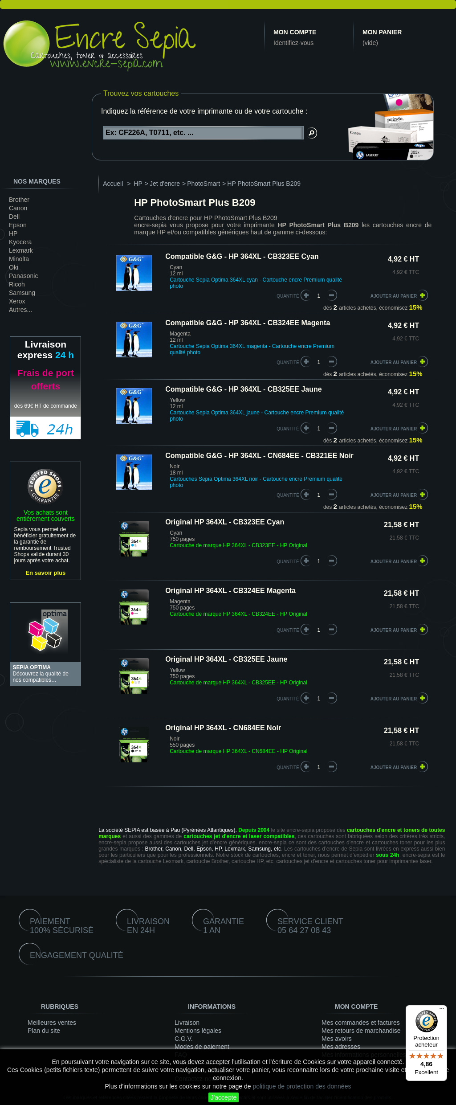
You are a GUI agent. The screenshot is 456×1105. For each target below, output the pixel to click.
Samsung (22, 292)
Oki (13, 267)
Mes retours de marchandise (361, 1030)
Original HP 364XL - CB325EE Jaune (226, 659)
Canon (18, 208)
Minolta (19, 258)
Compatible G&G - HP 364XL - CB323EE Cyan (241, 256)
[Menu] (441, 1010)
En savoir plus (45, 572)
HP (13, 233)
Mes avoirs (337, 1038)
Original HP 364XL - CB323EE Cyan (224, 522)
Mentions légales (198, 1030)
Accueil (113, 183)
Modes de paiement (202, 1046)
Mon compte (294, 32)
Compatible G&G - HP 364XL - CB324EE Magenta (247, 323)
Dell (14, 216)
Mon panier (382, 32)
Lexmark (21, 250)
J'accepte (224, 1097)
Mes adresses (341, 1047)
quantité (288, 296)
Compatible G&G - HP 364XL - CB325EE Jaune (243, 389)
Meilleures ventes (52, 1022)
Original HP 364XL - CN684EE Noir (223, 728)
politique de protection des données (301, 1086)
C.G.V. (184, 1038)
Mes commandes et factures (361, 1022)
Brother (19, 199)
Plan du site (44, 1030)
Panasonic (23, 275)
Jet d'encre (165, 183)
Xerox (17, 301)
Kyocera (20, 242)
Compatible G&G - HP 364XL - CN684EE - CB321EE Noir (259, 455)
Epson (18, 225)
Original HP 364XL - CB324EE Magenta (230, 590)
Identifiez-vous (293, 42)
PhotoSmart (203, 183)
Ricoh (17, 284)
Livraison (187, 1022)
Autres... (20, 309)
